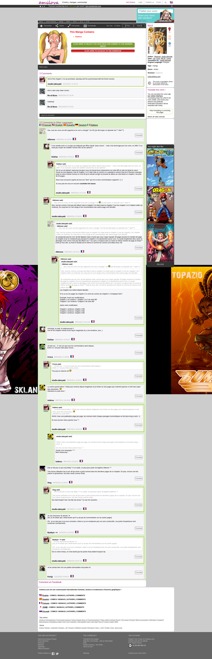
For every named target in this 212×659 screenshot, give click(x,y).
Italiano (92, 125)
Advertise (41, 647)
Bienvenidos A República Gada (50, 622)
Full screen (76, 26)
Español (69, 125)
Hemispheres (51, 620)
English (57, 125)
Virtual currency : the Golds (93, 645)
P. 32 (87, 21)
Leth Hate (94, 622)
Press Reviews (43, 641)
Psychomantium (93, 620)
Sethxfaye (152, 620)
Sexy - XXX (99, 628)
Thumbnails (91, 26)
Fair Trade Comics (135, 643)
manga (61, 21)
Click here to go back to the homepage (103, 51)
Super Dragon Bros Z (79, 620)
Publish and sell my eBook (138, 641)
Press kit (41, 643)
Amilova (42, 620)
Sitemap (86, 653)
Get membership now (93, 6)
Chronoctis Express (64, 620)
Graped (160, 620)
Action (68, 21)
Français (45, 125)
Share (61, 26)
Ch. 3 (81, 21)
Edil (88, 622)
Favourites (48, 26)
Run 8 (75, 21)
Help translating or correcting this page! (160, 111)
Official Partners (43, 649)
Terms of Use (88, 647)
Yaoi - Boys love (116, 628)
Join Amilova (130, 2)
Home (41, 21)
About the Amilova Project (47, 639)
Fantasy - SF (63, 628)
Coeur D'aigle (109, 622)
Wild (116, 622)
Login (140, 2)
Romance (90, 628)
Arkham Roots (115, 620)
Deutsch (81, 125)
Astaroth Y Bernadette (78, 622)
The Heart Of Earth (128, 620)
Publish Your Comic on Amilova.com (141, 639)
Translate (138, 135)
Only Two (65, 622)
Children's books (80, 628)
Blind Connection (142, 620)
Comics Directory (51, 21)
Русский (44, 611)
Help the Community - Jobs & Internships (98, 641)
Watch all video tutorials (156, 117)
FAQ (84, 643)
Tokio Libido (104, 620)
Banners (41, 645)
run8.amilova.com (154, 77)
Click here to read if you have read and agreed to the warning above (102, 45)
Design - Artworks (51, 628)
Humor (71, 628)
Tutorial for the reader (91, 639)
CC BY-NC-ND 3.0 (137, 645)
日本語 (43, 607)
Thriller (107, 628)
